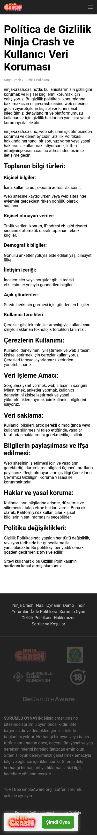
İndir (81, 605)
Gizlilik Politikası (36, 617)
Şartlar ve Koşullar (48, 624)
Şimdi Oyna (58, 822)
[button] (90, 7)
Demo (68, 605)
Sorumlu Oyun (72, 611)
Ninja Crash (22, 605)
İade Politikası (44, 611)
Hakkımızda (65, 617)
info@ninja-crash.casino (47, 812)
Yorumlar (20, 611)
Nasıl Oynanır (48, 605)
